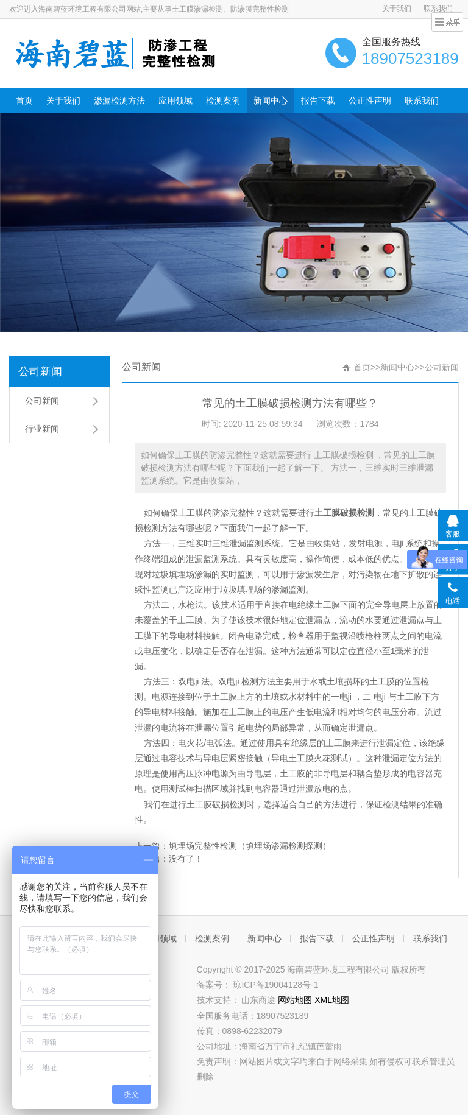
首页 (24, 100)
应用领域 (175, 100)
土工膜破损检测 (344, 513)
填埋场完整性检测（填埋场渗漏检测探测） (250, 846)
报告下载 (318, 100)
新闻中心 (271, 100)
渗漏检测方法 (119, 100)
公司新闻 (40, 371)
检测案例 (223, 100)
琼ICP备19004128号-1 (275, 985)
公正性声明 (370, 100)
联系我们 (422, 100)
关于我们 (396, 8)
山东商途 (259, 1000)
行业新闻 (42, 429)
